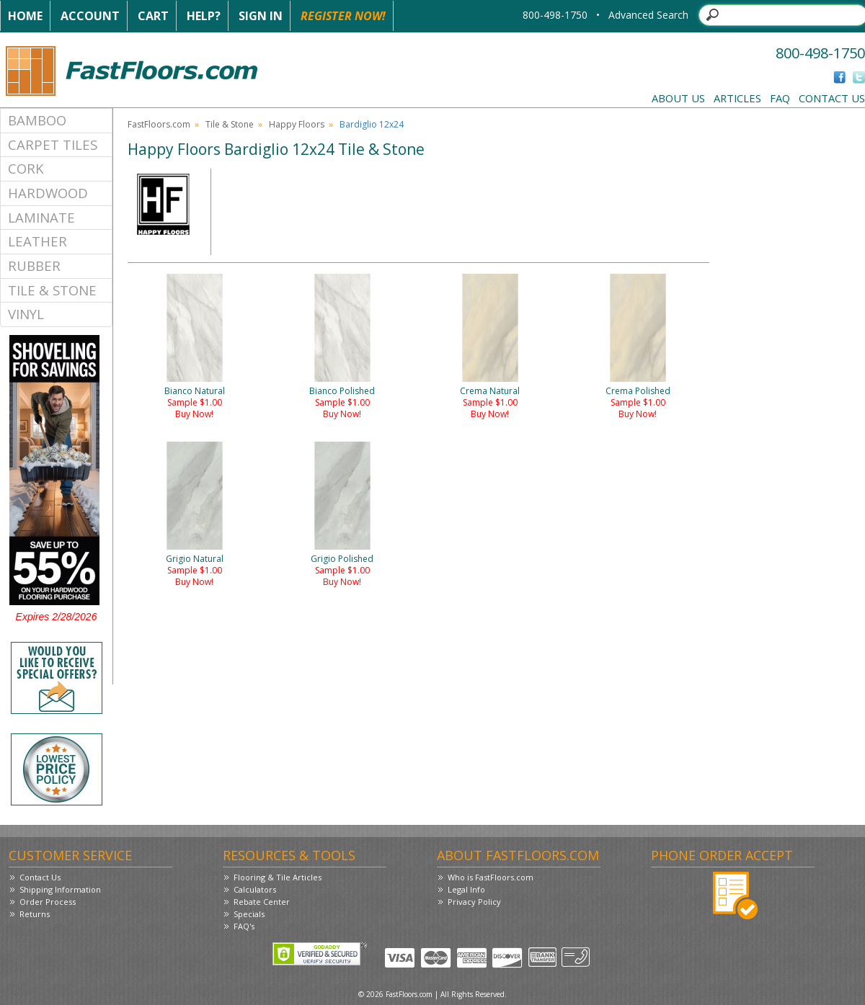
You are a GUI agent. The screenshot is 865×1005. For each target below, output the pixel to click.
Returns (34, 913)
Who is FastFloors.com (490, 877)
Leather (37, 241)
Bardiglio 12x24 (372, 124)
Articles (737, 98)
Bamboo (37, 120)
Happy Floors (296, 124)
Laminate (41, 217)
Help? (204, 16)
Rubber (34, 265)
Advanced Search (648, 15)
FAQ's (244, 926)
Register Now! (343, 16)
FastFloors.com (159, 124)
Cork (26, 168)
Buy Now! (194, 414)
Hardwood (48, 193)
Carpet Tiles (52, 144)
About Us (678, 98)
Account (90, 16)
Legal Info (466, 889)
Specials (249, 913)
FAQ (780, 98)
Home (25, 16)
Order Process (47, 901)
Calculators (255, 889)
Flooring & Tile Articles (277, 877)
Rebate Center (262, 901)
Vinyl (26, 314)
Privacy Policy (474, 901)
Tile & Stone (52, 290)
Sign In (261, 16)
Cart (153, 16)
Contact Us (832, 98)
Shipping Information (60, 889)
